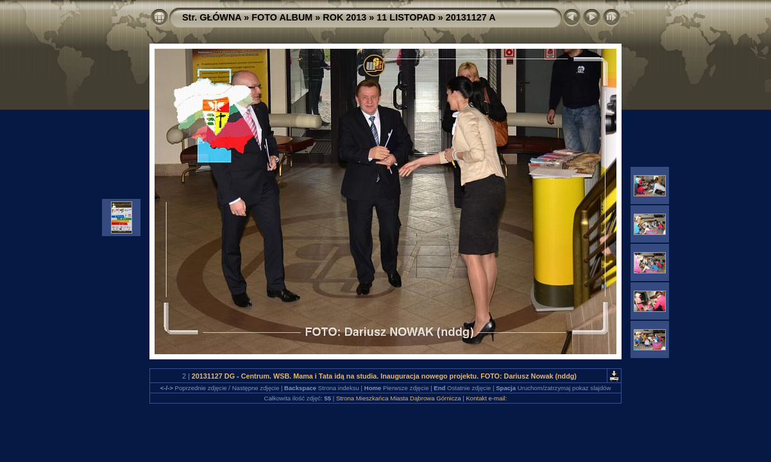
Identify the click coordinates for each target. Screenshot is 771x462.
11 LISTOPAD (406, 17)
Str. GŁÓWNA (211, 17)
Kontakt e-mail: (486, 398)
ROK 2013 (344, 17)
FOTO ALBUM (281, 17)
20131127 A (471, 17)
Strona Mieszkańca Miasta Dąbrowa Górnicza (398, 398)
